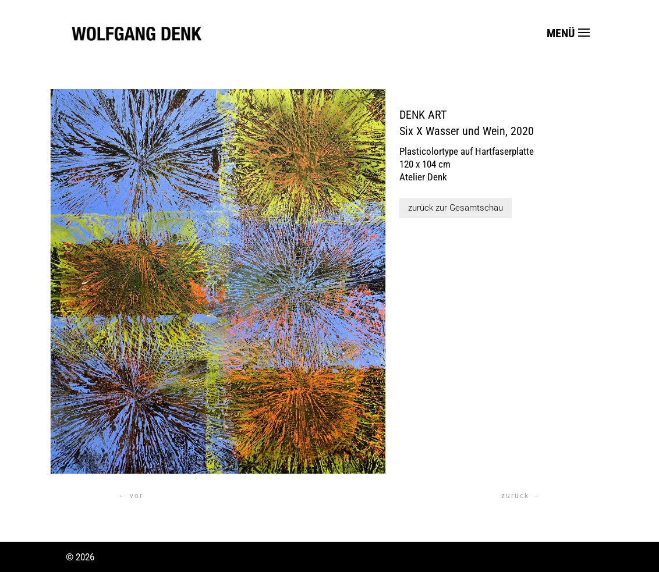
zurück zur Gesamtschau (455, 207)
